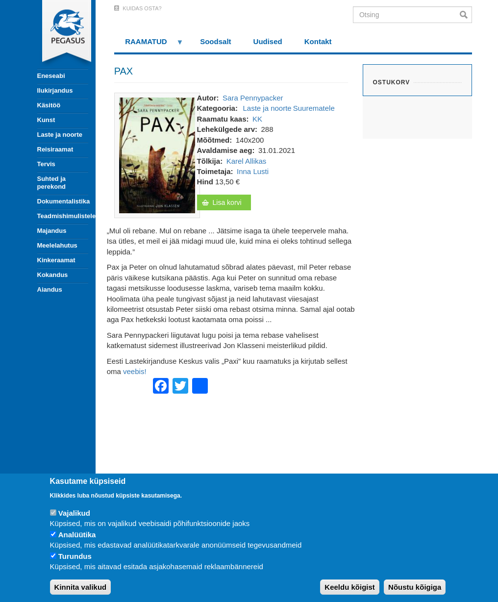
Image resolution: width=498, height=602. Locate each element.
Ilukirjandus (55, 90)
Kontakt (318, 41)
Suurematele (314, 108)
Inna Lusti (253, 171)
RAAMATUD (149, 44)
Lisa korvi (227, 202)
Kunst (46, 120)
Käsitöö (49, 105)
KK (257, 119)
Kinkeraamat (56, 260)
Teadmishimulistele (62, 216)
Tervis (46, 164)
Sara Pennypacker (253, 98)
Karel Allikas (246, 161)
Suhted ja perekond (51, 182)
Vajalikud (74, 513)
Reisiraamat (55, 149)
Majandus (52, 230)
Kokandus (52, 274)
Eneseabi (51, 75)
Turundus (75, 556)
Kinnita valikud (80, 587)
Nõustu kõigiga (414, 587)
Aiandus (49, 289)
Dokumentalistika (62, 201)
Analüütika (77, 534)
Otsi (466, 14)
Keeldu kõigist (349, 587)
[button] (157, 154)
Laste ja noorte (59, 134)
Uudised (267, 41)
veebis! (135, 371)
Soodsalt (215, 41)
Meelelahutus (57, 245)
